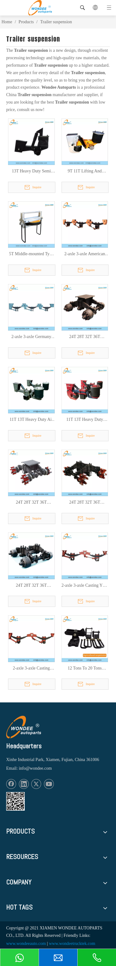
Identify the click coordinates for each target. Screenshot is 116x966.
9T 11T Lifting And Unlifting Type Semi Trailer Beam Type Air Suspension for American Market (85, 171)
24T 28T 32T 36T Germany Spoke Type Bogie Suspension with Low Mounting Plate (85, 502)
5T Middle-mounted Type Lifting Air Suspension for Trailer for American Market (31, 254)
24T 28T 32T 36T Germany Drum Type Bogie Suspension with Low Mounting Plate (31, 586)
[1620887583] (15, 801)
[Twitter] (36, 784)
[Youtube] (49, 784)
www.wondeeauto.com (26, 943)
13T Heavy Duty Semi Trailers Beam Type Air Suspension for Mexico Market (31, 171)
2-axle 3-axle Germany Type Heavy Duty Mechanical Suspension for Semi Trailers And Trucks (31, 337)
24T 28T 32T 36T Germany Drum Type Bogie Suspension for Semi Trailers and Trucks (84, 337)
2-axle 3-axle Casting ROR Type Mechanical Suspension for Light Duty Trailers (31, 668)
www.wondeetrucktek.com (72, 943)
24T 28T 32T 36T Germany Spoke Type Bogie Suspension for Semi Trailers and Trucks (31, 502)
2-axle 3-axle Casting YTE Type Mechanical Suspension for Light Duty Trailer (85, 586)
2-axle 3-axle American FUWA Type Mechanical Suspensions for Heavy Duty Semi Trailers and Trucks (84, 254)
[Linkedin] (24, 784)
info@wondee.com (35, 768)
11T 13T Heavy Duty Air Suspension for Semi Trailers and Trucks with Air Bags (31, 420)
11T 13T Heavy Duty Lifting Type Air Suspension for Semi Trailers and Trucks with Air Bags (84, 420)
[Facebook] (11, 784)
